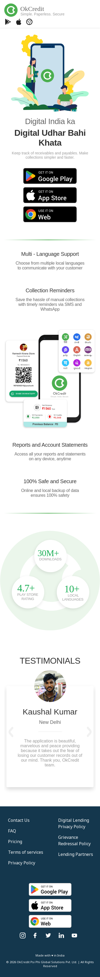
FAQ (12, 831)
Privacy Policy (21, 863)
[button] (11, 732)
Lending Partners (75, 854)
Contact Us (19, 820)
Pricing (15, 841)
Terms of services (25, 852)
